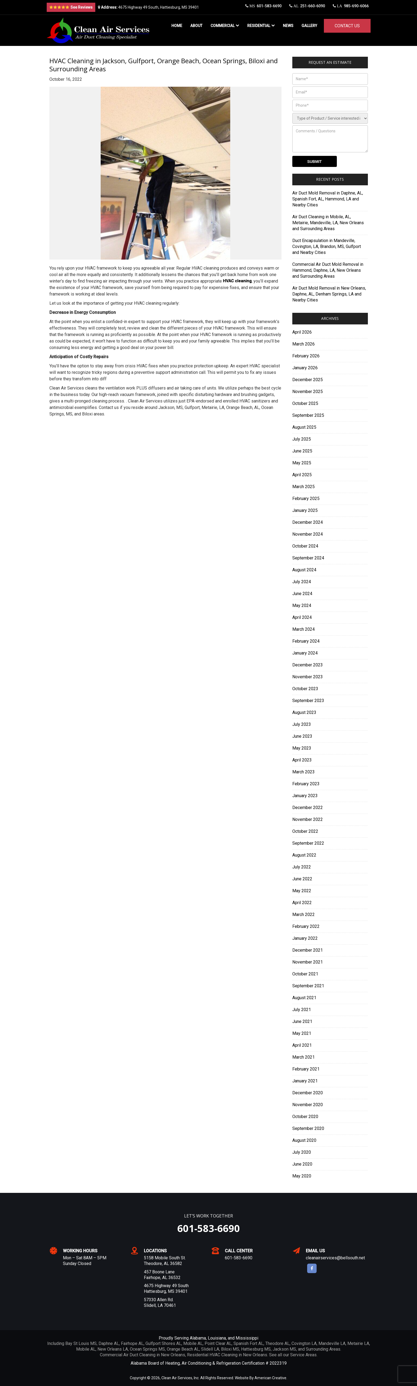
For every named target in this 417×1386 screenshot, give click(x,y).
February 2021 (306, 1069)
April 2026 (302, 332)
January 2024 (305, 653)
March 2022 (303, 914)
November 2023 (307, 676)
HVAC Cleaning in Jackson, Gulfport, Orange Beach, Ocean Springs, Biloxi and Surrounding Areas (163, 64)
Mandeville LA (331, 1343)
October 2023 (305, 688)
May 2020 (301, 1176)
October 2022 (305, 831)
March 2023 (303, 771)
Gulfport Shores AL (163, 1343)
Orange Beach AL (183, 1349)
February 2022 (306, 926)
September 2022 (308, 843)
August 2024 (304, 569)
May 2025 (301, 462)
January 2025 (305, 510)
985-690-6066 (350, 7)
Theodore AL (277, 1343)
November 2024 (307, 534)
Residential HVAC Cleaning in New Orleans (227, 1354)
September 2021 (308, 985)
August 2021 (304, 997)
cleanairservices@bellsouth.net (335, 1257)
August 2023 (304, 712)
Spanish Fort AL (248, 1343)
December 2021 (307, 950)
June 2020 (302, 1164)
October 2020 (305, 1116)
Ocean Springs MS (147, 1349)
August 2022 (304, 855)
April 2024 (302, 617)
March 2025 (303, 486)
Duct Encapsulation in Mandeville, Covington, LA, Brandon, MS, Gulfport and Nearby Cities (326, 246)
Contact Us (347, 25)
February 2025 (306, 498)
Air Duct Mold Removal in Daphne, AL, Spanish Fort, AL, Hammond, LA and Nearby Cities (327, 198)
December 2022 (307, 807)
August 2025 (304, 427)
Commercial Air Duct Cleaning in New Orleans (142, 1354)
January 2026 (305, 367)
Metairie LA (358, 1343)
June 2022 (302, 878)
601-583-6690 (261, 7)
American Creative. (271, 1378)
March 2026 (303, 344)
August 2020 (304, 1140)
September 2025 (308, 415)
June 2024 (302, 593)
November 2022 (307, 819)
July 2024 (301, 581)
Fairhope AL (132, 1343)
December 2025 (307, 379)
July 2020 (301, 1152)
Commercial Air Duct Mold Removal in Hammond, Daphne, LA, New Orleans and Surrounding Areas (327, 270)
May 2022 (301, 890)
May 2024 (301, 605)
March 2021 (303, 1057)
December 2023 (307, 664)
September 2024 (308, 558)
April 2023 (302, 760)
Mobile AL (193, 1343)
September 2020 (308, 1128)
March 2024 (303, 629)
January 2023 (305, 795)
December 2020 (307, 1092)
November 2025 (307, 391)
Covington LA (304, 1343)
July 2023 (301, 724)
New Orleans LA (112, 1349)
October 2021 (305, 973)
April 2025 (302, 474)
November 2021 (307, 962)
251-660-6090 (306, 7)
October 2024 (305, 546)
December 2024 (307, 522)
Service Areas (303, 1354)
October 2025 (305, 403)
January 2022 (305, 938)
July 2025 (301, 439)
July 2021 (301, 1009)
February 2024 (306, 641)
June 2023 (302, 736)
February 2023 (306, 783)
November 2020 (307, 1104)
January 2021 (305, 1080)
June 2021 (302, 1021)
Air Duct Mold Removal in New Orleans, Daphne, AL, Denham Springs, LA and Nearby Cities (329, 294)
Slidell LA (210, 1349)
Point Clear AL (218, 1343)
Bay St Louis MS (81, 1343)
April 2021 (302, 1045)
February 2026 (306, 355)
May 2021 (301, 1033)
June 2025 (302, 451)
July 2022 (301, 867)
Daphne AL (109, 1343)
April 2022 (302, 902)
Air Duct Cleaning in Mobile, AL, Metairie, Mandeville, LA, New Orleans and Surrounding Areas (328, 222)
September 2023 (308, 700)
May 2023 (301, 748)
